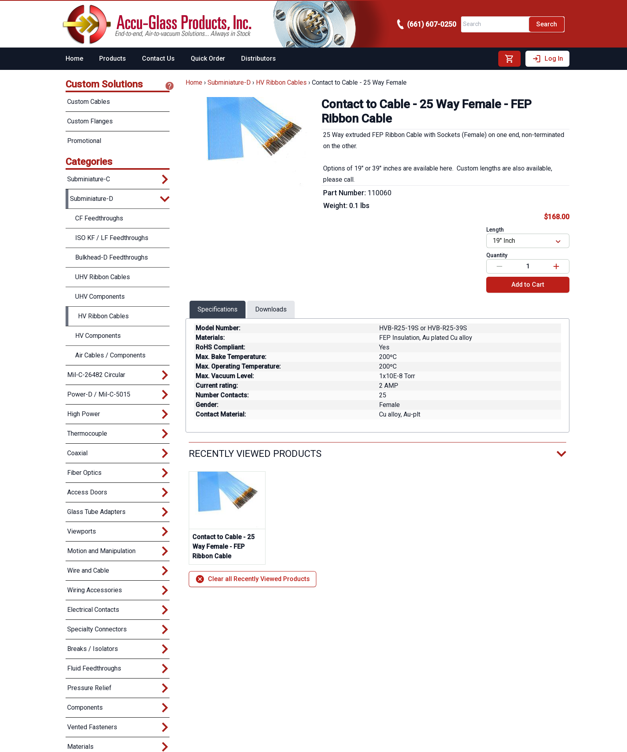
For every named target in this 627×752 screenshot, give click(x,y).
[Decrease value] (499, 266)
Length (495, 229)
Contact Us (158, 58)
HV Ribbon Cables (281, 82)
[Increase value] (556, 266)
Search (546, 24)
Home (74, 58)
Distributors (258, 58)
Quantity (496, 255)
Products (112, 58)
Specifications (218, 309)
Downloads (271, 309)
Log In (547, 58)
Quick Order (208, 58)
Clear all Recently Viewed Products (252, 579)
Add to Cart (527, 284)
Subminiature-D (229, 82)
